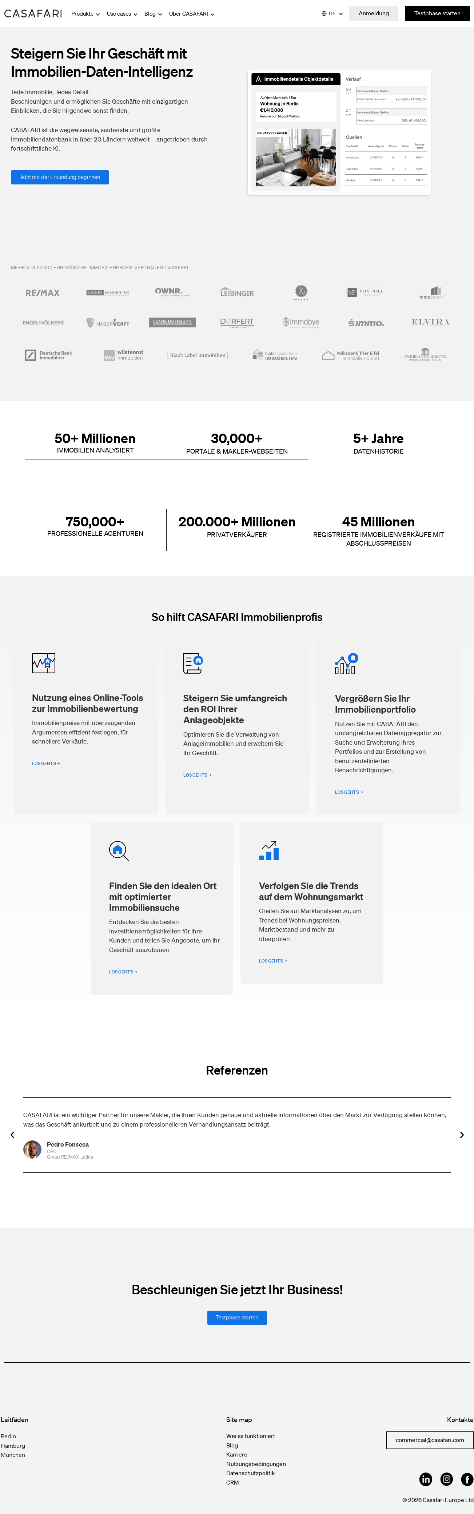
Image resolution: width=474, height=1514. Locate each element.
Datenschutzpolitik (250, 1472)
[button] (12, 1134)
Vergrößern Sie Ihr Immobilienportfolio (375, 703)
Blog (153, 13)
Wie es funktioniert (250, 1435)
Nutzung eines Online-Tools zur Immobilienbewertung (87, 702)
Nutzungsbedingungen (256, 1463)
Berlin (8, 1435)
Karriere (236, 1454)
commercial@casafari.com (430, 1439)
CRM (232, 1482)
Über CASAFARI (192, 13)
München (13, 1454)
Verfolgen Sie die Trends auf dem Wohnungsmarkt (311, 890)
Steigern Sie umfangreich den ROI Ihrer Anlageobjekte (235, 708)
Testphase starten (437, 13)
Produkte (86, 13)
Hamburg (13, 1445)
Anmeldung (374, 13)
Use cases (123, 13)
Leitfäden (14, 1419)
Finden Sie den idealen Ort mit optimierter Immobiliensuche (163, 896)
